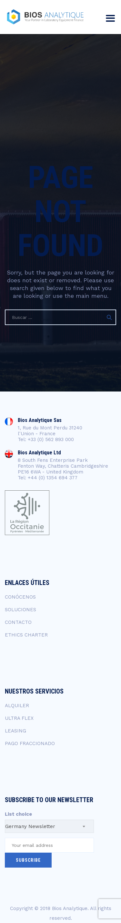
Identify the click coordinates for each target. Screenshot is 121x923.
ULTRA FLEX (19, 718)
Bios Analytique (69, 908)
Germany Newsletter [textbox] (30, 826)
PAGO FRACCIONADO (30, 743)
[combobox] (49, 826)
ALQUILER (17, 705)
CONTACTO (18, 622)
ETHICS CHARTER (26, 635)
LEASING (15, 731)
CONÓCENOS (20, 597)
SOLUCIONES (20, 610)
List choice (18, 814)
